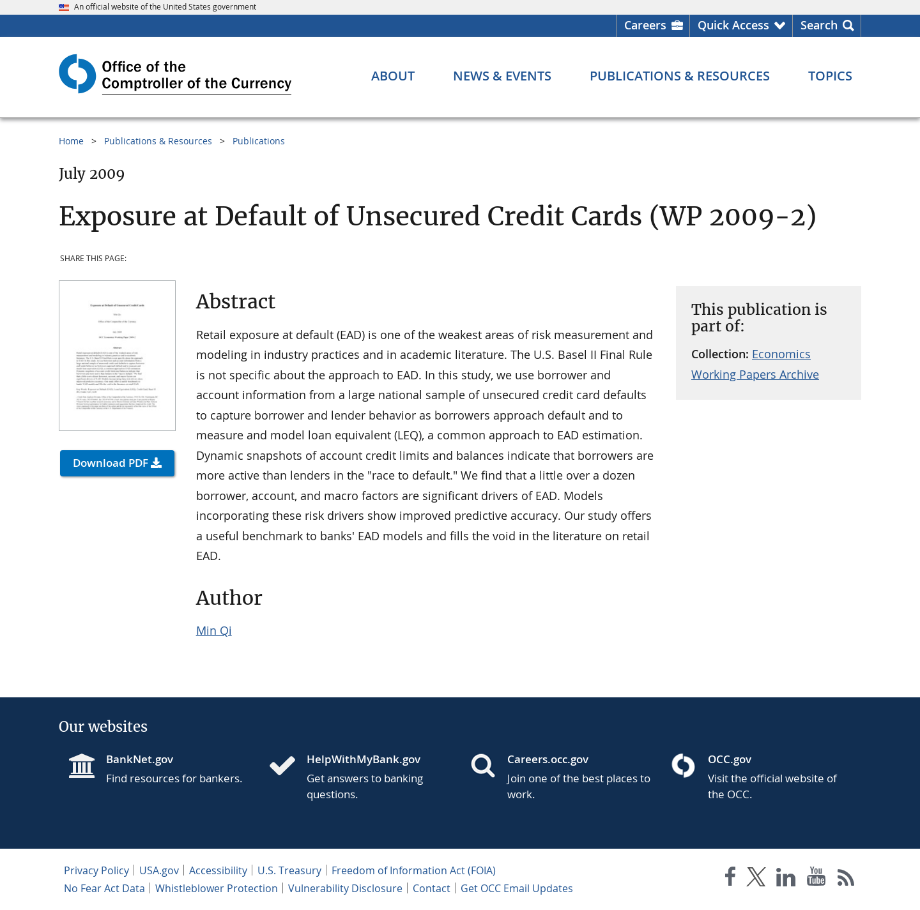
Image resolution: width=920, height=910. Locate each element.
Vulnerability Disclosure (345, 888)
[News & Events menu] (502, 75)
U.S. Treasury (289, 870)
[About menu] (393, 75)
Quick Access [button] (733, 25)
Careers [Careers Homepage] (645, 25)
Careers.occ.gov (547, 759)
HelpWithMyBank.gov (363, 759)
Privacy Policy (96, 870)
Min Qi (214, 630)
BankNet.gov (139, 759)
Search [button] (819, 25)
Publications (259, 141)
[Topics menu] (830, 75)
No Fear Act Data (104, 888)
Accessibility (218, 870)
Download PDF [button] (110, 462)
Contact (431, 888)
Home (71, 141)
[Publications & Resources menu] (680, 75)
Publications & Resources (158, 141)
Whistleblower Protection (216, 888)
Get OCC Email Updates (517, 888)
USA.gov (159, 870)
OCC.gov (729, 759)
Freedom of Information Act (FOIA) (414, 870)
